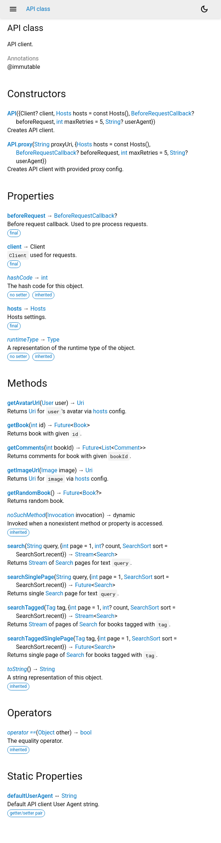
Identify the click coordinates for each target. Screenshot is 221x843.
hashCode (19, 277)
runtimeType (22, 339)
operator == (21, 732)
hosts (14, 308)
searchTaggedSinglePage (40, 638)
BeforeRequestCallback (161, 113)
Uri (80, 402)
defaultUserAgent (30, 795)
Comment (127, 447)
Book (80, 425)
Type (53, 339)
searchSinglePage (30, 577)
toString (17, 669)
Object (46, 732)
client (14, 246)
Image (49, 470)
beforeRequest (26, 215)
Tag (51, 607)
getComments (25, 447)
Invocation (60, 515)
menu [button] (13, 9)
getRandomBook (28, 492)
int (59, 121)
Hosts (63, 113)
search (16, 546)
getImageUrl (23, 470)
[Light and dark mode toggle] (204, 9)
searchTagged (25, 607)
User (48, 402)
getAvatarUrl (23, 402)
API (11, 113)
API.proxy (19, 144)
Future (62, 425)
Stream (84, 554)
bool (85, 732)
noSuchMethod (26, 515)
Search (105, 554)
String (112, 121)
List (106, 447)
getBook (18, 425)
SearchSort (137, 546)
